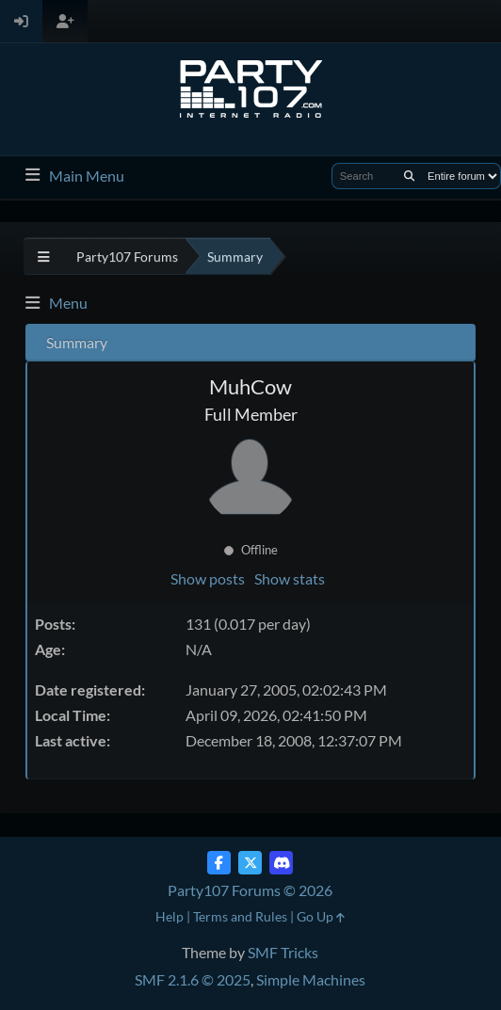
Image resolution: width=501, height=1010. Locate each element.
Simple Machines (310, 979)
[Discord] (281, 862)
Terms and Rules (240, 916)
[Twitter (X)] (250, 862)
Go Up (321, 916)
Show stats (289, 578)
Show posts (207, 578)
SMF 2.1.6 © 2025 (192, 979)
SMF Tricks (283, 952)
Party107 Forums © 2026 (250, 890)
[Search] (409, 176)
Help (169, 916)
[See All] (44, 256)
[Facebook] (219, 862)
